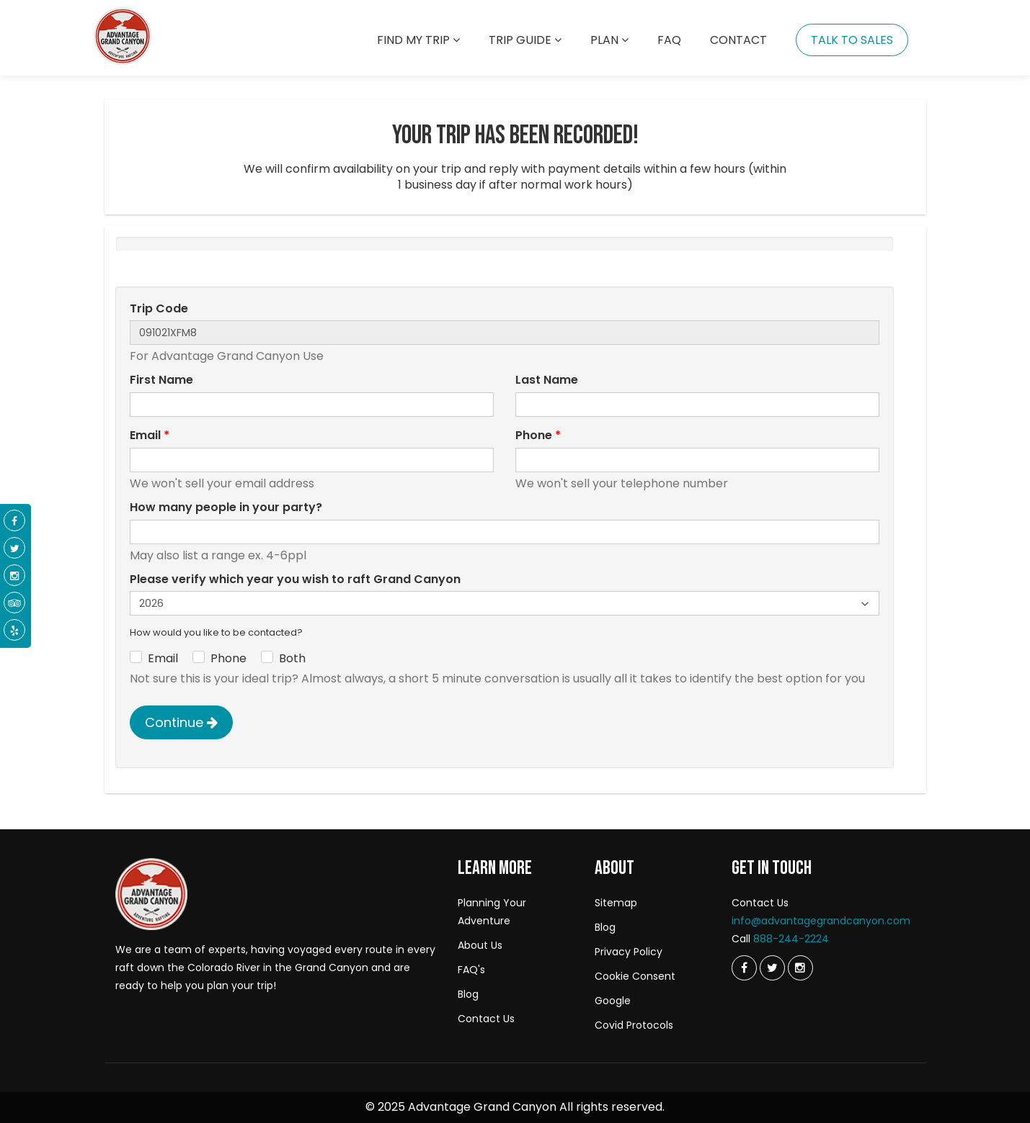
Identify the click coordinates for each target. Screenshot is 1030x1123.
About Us (480, 945)
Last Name (546, 380)
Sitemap (616, 903)
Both (292, 659)
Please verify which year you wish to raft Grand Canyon (295, 579)
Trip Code (159, 309)
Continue (181, 722)
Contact (738, 40)
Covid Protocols (634, 1025)
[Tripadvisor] (14, 603)
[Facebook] (14, 521)
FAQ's (471, 969)
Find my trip (418, 40)
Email (149, 435)
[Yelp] (14, 630)
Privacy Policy (628, 951)
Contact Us (486, 1018)
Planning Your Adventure (492, 912)
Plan (609, 40)
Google (613, 1000)
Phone (538, 435)
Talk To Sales (852, 40)
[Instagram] (800, 967)
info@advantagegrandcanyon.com (821, 921)
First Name (161, 380)
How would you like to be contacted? (216, 632)
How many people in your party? (226, 507)
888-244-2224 (791, 939)
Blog (468, 994)
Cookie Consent (635, 976)
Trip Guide (525, 40)
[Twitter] (744, 967)
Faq (669, 40)
